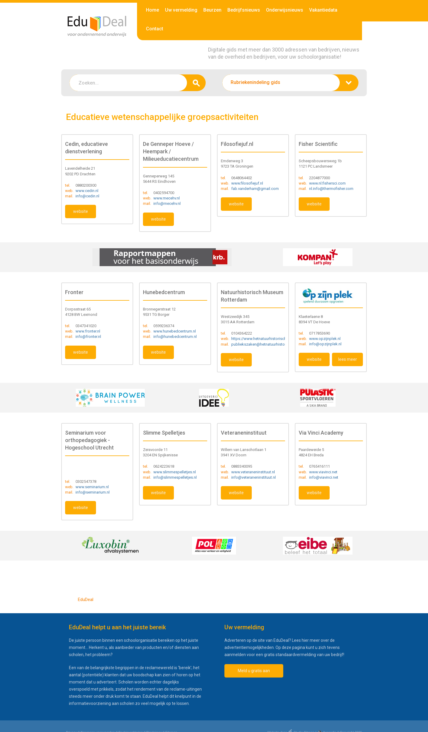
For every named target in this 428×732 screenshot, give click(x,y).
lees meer (347, 359)
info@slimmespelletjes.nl (175, 477)
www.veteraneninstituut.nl (253, 472)
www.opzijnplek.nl (325, 338)
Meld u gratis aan (254, 670)
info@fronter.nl (88, 336)
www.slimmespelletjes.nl (174, 472)
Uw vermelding (181, 10)
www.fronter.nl (87, 331)
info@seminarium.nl (92, 492)
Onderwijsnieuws (284, 10)
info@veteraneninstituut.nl (253, 477)
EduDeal (85, 599)
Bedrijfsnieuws (243, 10)
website (80, 211)
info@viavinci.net (323, 477)
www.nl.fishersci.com (327, 183)
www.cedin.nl (86, 190)
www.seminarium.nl (92, 487)
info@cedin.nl (87, 196)
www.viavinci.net (323, 472)
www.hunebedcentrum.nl (174, 331)
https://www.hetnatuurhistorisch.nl (260, 338)
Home (152, 10)
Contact (154, 29)
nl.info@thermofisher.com (331, 188)
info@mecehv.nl (167, 203)
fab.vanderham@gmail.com (255, 188)
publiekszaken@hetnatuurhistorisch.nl (264, 344)
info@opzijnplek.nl (325, 344)
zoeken (196, 82)
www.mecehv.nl (166, 198)
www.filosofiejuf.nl (247, 183)
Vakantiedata (323, 10)
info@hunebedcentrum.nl (175, 336)
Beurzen (212, 10)
